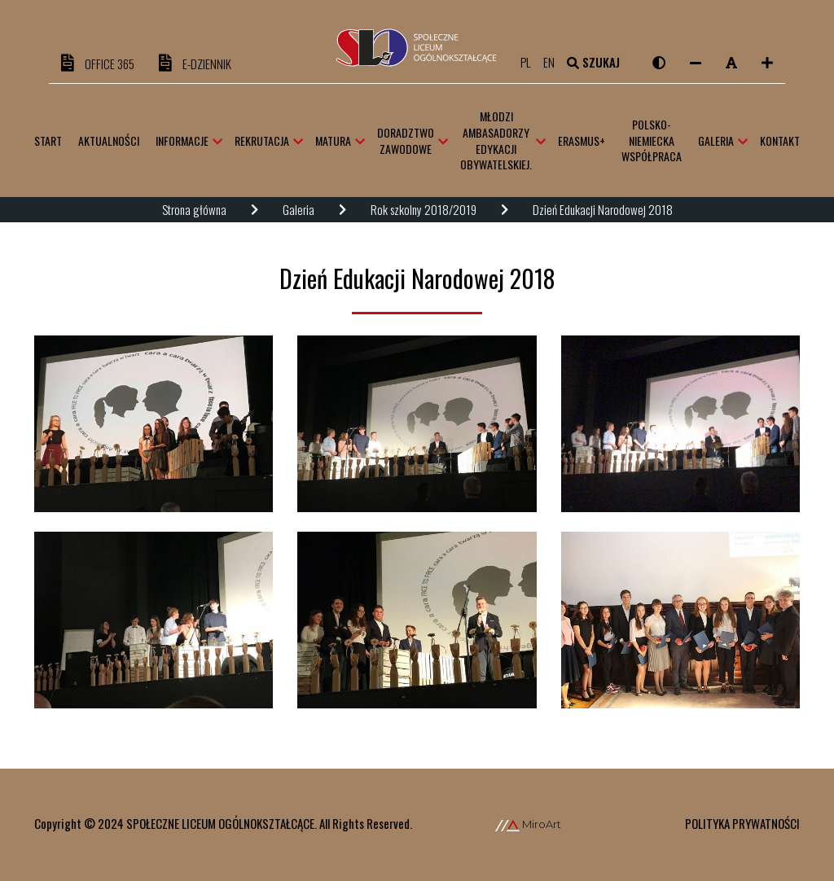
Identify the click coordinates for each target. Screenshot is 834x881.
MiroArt (528, 824)
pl (531, 62)
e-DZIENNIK (195, 63)
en (554, 62)
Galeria (298, 209)
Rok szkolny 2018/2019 (423, 209)
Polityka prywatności (742, 823)
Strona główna (194, 209)
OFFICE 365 (97, 63)
